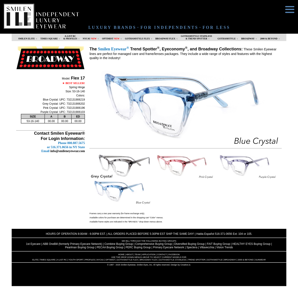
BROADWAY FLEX (165, 38)
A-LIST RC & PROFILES (70, 37)
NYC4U (89, 38)
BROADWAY (248, 38)
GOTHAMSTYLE (226, 38)
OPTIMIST (110, 38)
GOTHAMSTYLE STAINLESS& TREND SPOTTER (196, 37)
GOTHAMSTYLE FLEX (137, 38)
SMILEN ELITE (26, 38)
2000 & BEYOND (268, 38)
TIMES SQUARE (49, 38)
